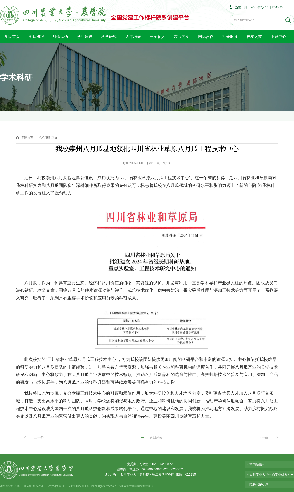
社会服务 (230, 37)
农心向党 (181, 37)
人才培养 (133, 37)
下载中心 (278, 37)
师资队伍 (60, 37)
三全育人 (157, 37)
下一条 (263, 437)
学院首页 (12, 37)
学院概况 (36, 37)
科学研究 (109, 37)
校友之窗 (254, 37)
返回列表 (156, 437)
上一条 (39, 437)
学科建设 (84, 37)
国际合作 (205, 37)
